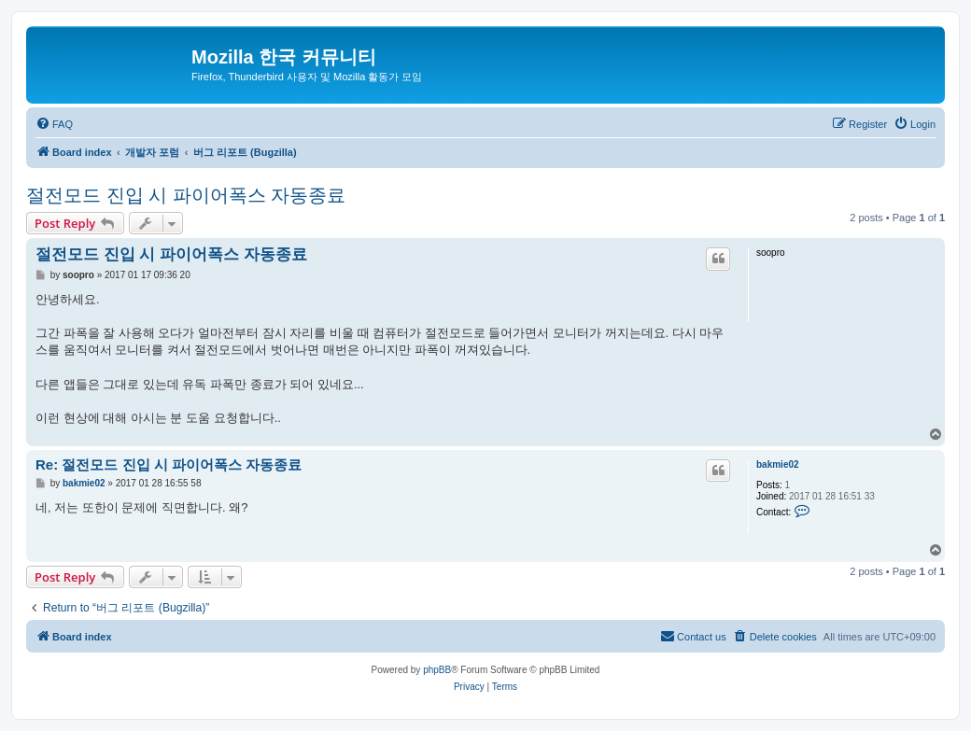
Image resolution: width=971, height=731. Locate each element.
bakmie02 (777, 464)
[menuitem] (54, 124)
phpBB (437, 670)
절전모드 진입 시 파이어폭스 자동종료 (185, 195)
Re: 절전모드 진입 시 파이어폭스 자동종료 (168, 464)
